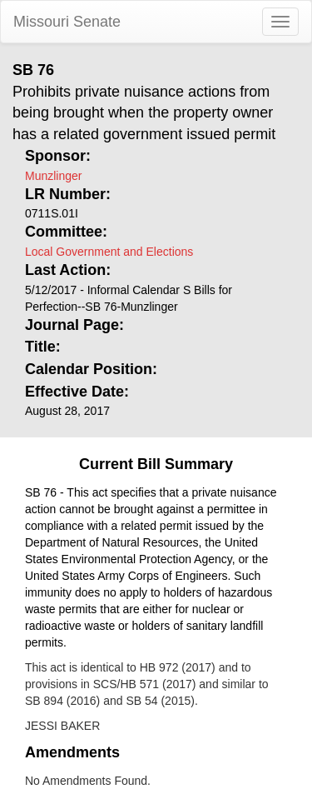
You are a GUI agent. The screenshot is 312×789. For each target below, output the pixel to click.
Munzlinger (53, 175)
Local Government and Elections (109, 251)
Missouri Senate (67, 21)
